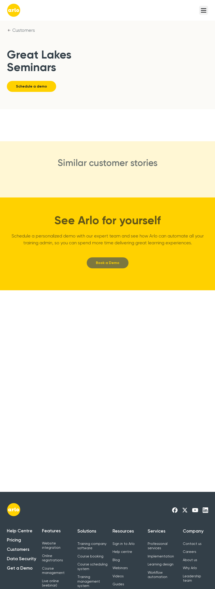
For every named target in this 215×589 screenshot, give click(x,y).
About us (190, 560)
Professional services (158, 546)
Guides (118, 584)
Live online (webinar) (50, 583)
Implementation (161, 556)
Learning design (160, 564)
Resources (123, 531)
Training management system (88, 581)
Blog (116, 560)
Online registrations (52, 558)
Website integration (51, 545)
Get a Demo (20, 568)
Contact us (192, 544)
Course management (53, 570)
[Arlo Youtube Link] (195, 509)
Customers (23, 30)
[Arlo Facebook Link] (175, 509)
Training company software (92, 546)
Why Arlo (190, 568)
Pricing (14, 540)
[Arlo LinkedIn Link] (205, 509)
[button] (203, 10)
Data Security (21, 558)
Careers (189, 552)
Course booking (90, 556)
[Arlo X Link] (185, 509)
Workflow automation (157, 574)
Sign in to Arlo (124, 544)
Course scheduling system (92, 566)
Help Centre (19, 530)
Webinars (120, 568)
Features (51, 530)
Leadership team (192, 578)
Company (193, 531)
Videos (118, 576)
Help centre (122, 552)
